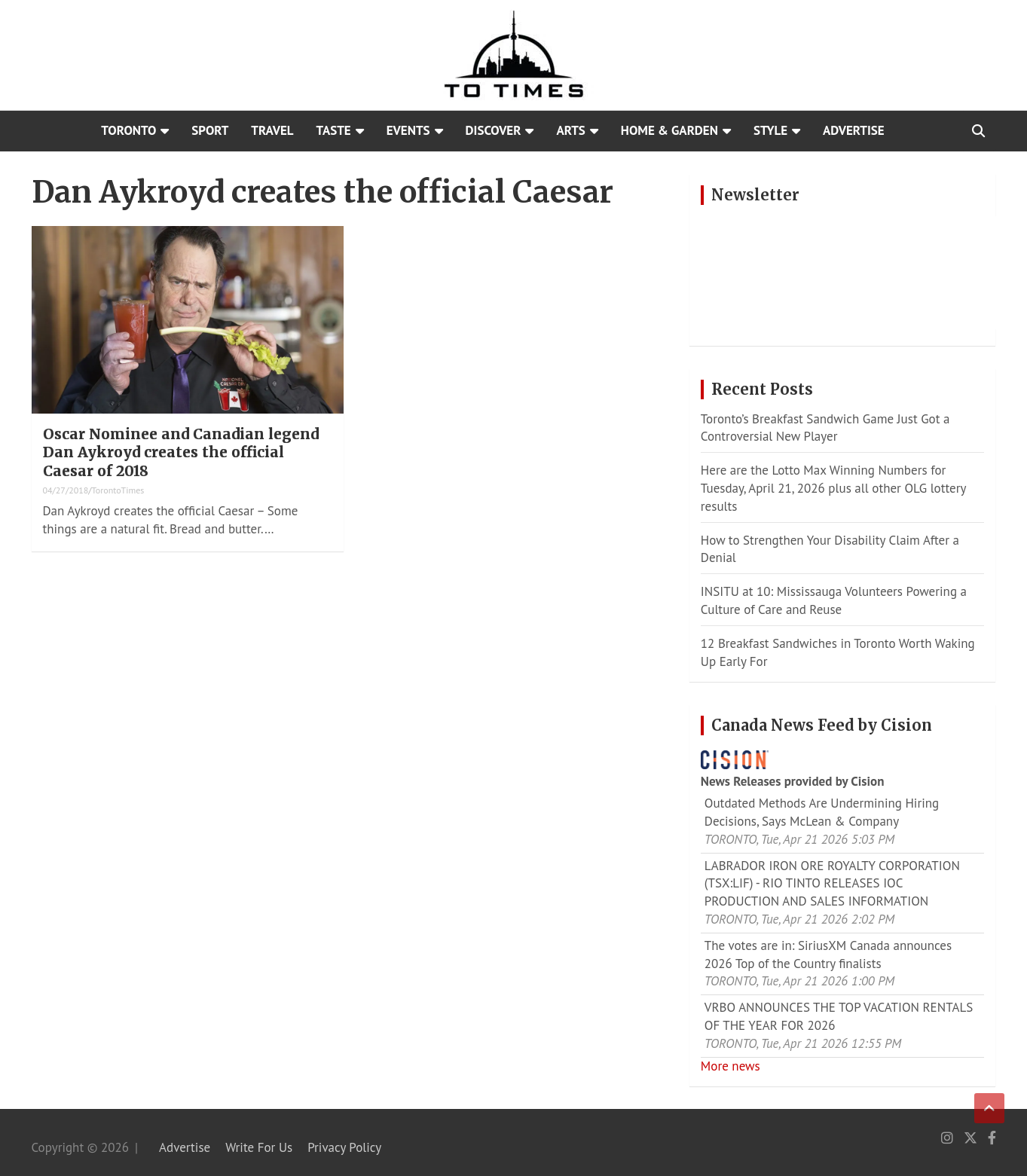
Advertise (854, 130)
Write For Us (258, 1147)
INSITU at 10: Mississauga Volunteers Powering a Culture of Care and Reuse (834, 600)
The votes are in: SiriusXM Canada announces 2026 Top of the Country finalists (828, 954)
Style (770, 130)
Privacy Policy (344, 1147)
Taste (333, 130)
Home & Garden (669, 130)
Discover (493, 130)
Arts (570, 130)
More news (730, 1066)
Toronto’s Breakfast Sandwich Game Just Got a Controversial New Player (825, 428)
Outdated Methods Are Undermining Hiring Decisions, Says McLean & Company (822, 812)
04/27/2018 (66, 490)
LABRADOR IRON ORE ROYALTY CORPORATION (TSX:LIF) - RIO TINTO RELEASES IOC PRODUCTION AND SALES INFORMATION (832, 883)
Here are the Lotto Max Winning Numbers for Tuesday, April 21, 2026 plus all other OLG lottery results (833, 488)
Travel (272, 130)
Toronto (128, 130)
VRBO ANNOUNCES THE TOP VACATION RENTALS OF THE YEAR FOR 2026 (839, 1016)
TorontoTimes (118, 490)
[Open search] (978, 131)
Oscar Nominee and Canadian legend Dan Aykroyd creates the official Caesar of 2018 (181, 452)
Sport (209, 130)
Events (408, 130)
